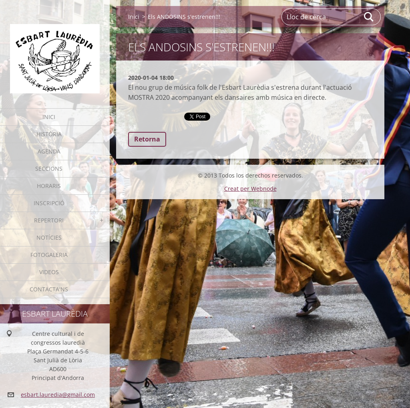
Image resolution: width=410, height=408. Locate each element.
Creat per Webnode (250, 188)
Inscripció (49, 203)
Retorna (147, 139)
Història (49, 134)
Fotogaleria (49, 255)
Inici (48, 117)
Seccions (48, 168)
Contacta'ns (49, 289)
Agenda (49, 151)
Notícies (49, 237)
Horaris (49, 186)
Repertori (49, 220)
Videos (49, 272)
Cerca (369, 17)
